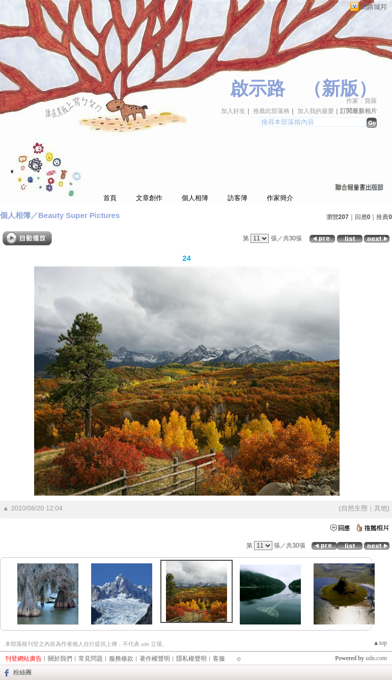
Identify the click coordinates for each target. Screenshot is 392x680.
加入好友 (233, 111)
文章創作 (149, 198)
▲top (380, 642)
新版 (340, 88)
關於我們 (60, 658)
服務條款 (121, 658)
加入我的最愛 (315, 111)
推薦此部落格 (271, 111)
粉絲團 (22, 672)
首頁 (110, 198)
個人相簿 (195, 198)
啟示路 (257, 88)
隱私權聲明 (191, 658)
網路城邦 (373, 7)
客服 (219, 658)
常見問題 (90, 658)
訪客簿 (237, 198)
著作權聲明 (154, 658)
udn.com (376, 658)
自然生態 (354, 508)
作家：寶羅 (361, 100)
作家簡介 (280, 198)
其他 (380, 508)
